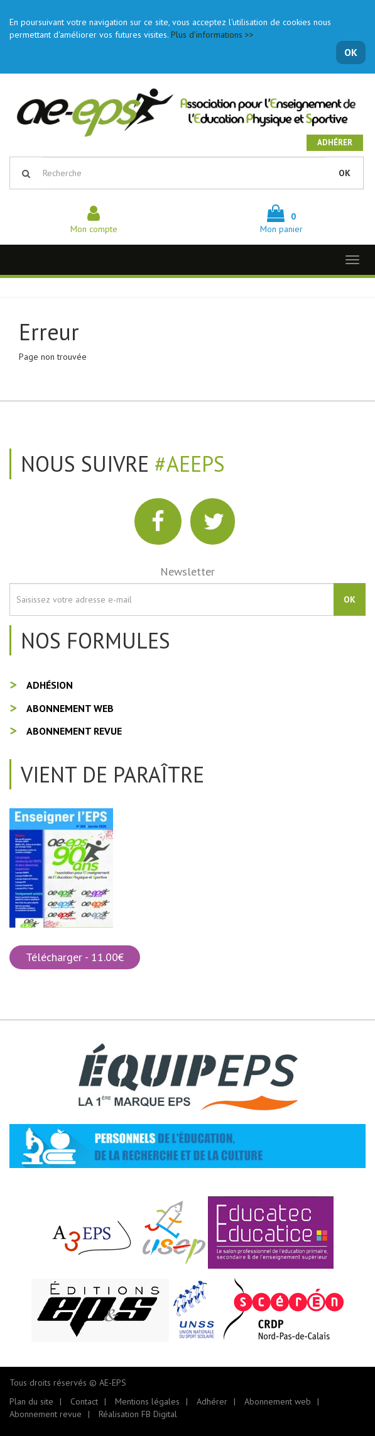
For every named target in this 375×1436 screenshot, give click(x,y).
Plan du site (31, 1401)
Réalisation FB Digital (138, 1414)
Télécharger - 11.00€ (75, 957)
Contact (84, 1401)
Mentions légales (147, 1401)
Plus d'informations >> (212, 34)
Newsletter (187, 571)
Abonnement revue (74, 731)
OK (350, 52)
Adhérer (334, 142)
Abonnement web (70, 708)
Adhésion (49, 685)
